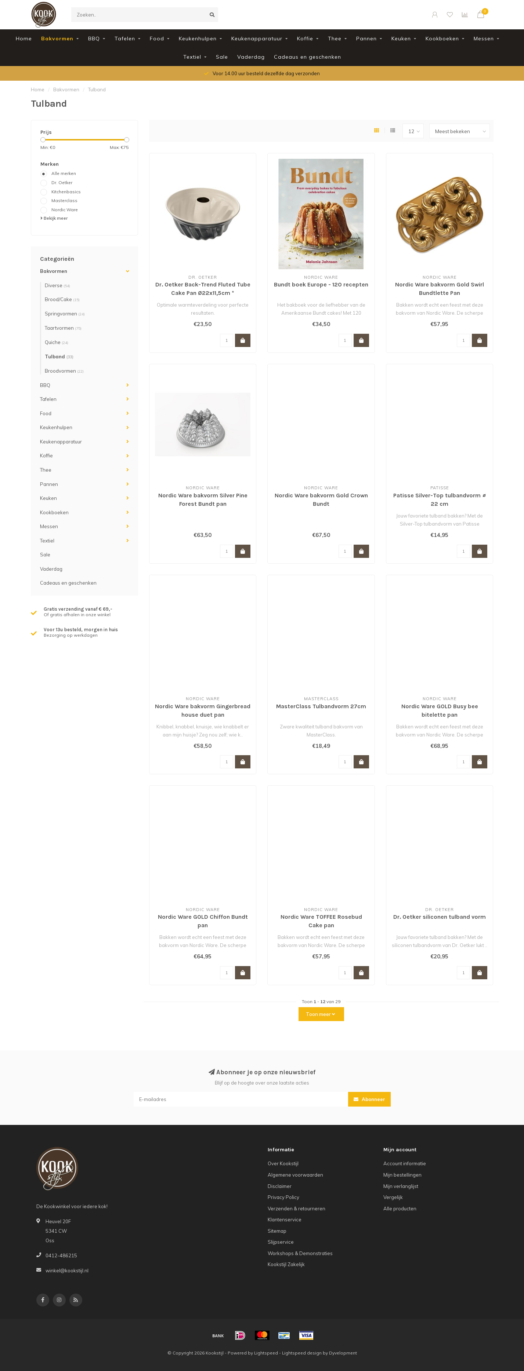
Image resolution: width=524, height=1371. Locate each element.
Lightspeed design (302, 1353)
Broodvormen (64, 371)
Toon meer (320, 1014)
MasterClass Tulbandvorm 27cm (321, 706)
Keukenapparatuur (256, 38)
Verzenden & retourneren (296, 1208)
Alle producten (399, 1208)
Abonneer (369, 1099)
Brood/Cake (62, 299)
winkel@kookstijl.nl (67, 1270)
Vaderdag (251, 57)
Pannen (366, 38)
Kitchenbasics (66, 191)
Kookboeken (442, 38)
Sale (222, 57)
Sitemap (277, 1231)
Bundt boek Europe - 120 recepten (321, 284)
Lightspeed (266, 1353)
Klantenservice (284, 1219)
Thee (334, 38)
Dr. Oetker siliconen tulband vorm (439, 916)
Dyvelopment (343, 1353)
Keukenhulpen (198, 38)
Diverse (57, 285)
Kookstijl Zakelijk (286, 1264)
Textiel (192, 57)
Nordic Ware (64, 209)
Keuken (401, 38)
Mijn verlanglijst (400, 1186)
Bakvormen (57, 38)
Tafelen (125, 38)
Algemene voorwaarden (295, 1175)
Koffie (305, 38)
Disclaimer (280, 1186)
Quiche (56, 342)
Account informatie (404, 1163)
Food (157, 38)
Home (24, 38)
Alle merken (63, 173)
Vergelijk (393, 1197)
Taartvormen (63, 328)
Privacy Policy (283, 1197)
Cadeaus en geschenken (307, 57)
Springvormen (65, 314)
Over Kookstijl (283, 1163)
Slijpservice (281, 1242)
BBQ (94, 38)
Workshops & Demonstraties (300, 1253)
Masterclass (64, 200)
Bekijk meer (54, 218)
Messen (484, 38)
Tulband (59, 356)
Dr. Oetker (61, 182)
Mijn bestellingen (402, 1175)
